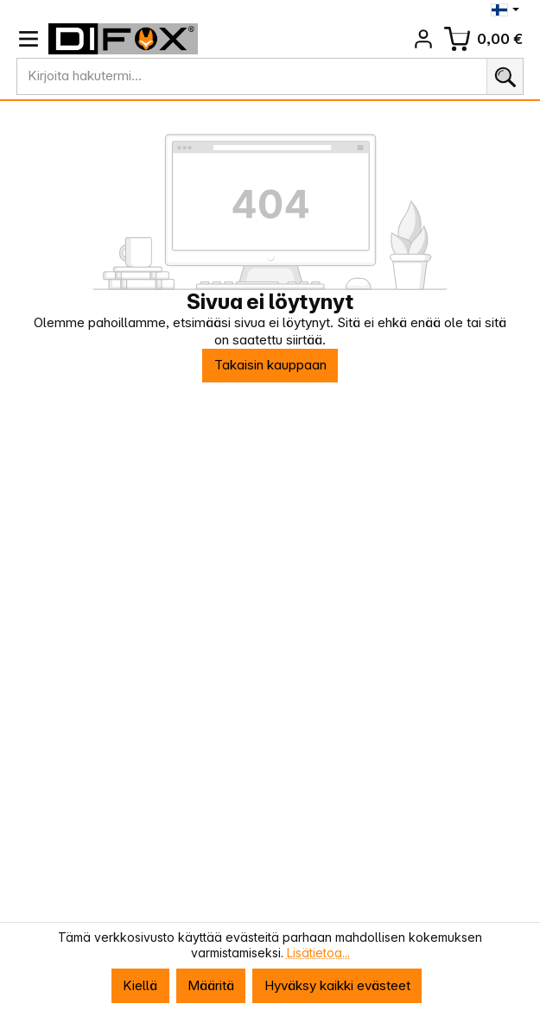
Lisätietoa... (318, 953)
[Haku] (505, 76)
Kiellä (140, 985)
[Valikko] (28, 39)
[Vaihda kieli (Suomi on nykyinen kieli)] (507, 9)
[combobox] (251, 76)
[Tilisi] (423, 39)
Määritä (210, 985)
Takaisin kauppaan (270, 365)
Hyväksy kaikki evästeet (337, 985)
